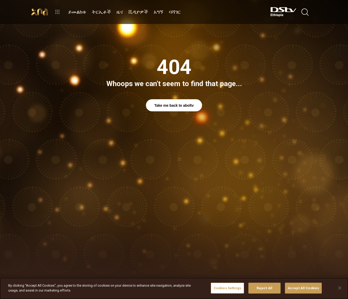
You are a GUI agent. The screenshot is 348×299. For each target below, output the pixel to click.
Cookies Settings (227, 288)
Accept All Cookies (303, 288)
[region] (174, 288)
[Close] (339, 288)
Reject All (264, 288)
